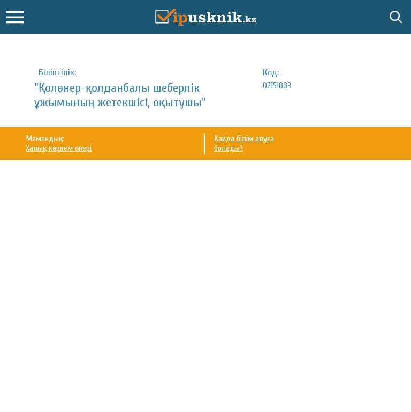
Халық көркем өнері (59, 148)
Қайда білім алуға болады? (244, 143)
